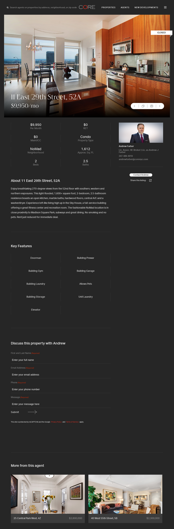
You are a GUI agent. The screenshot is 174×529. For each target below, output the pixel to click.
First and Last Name (25, 353)
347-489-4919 (126, 156)
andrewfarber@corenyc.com (133, 159)
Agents (125, 8)
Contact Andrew (140, 175)
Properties (109, 8)
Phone (18, 383)
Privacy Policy (56, 422)
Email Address (22, 368)
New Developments (146, 8)
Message (19, 397)
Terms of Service (72, 422)
